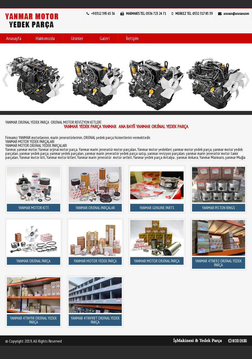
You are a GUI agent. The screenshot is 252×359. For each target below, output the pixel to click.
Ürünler (77, 38)
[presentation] (5, 80)
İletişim (132, 38)
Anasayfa (13, 38)
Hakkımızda (45, 38)
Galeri (105, 38)
